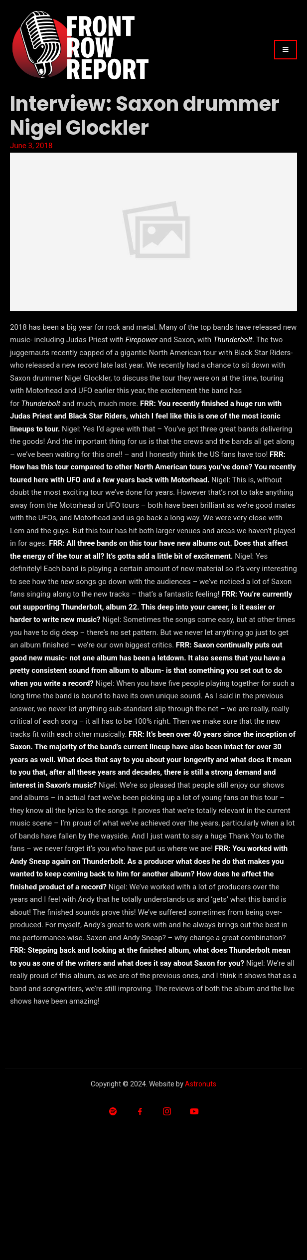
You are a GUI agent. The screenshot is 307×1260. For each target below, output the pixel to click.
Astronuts (200, 1084)
